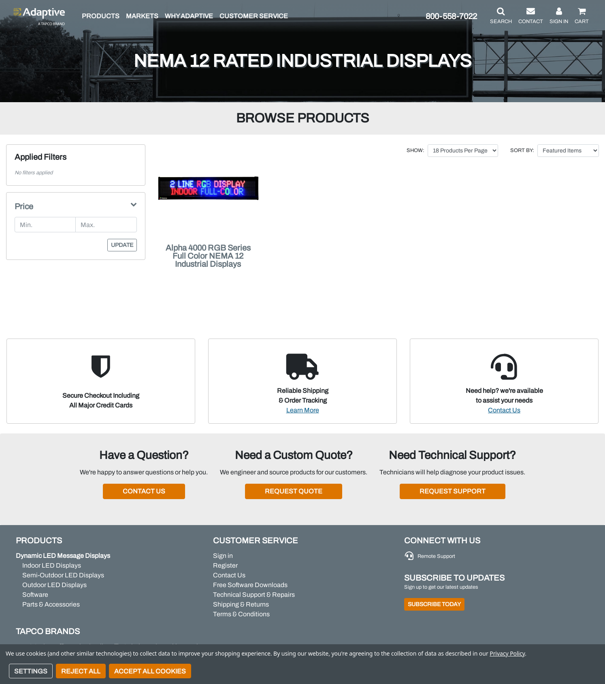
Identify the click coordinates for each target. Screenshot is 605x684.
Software (35, 594)
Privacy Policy (507, 653)
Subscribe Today (434, 604)
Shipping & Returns (241, 604)
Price (24, 206)
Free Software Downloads (250, 584)
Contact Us (504, 410)
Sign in (223, 555)
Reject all (80, 671)
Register (225, 565)
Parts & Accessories (51, 604)
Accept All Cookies (150, 671)
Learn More (302, 410)
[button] (501, 16)
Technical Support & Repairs (254, 594)
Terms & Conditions (241, 614)
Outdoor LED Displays (54, 584)
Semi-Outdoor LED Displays (63, 575)
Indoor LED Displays (51, 565)
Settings (30, 671)
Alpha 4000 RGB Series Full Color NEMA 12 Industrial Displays (208, 255)
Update (122, 245)
